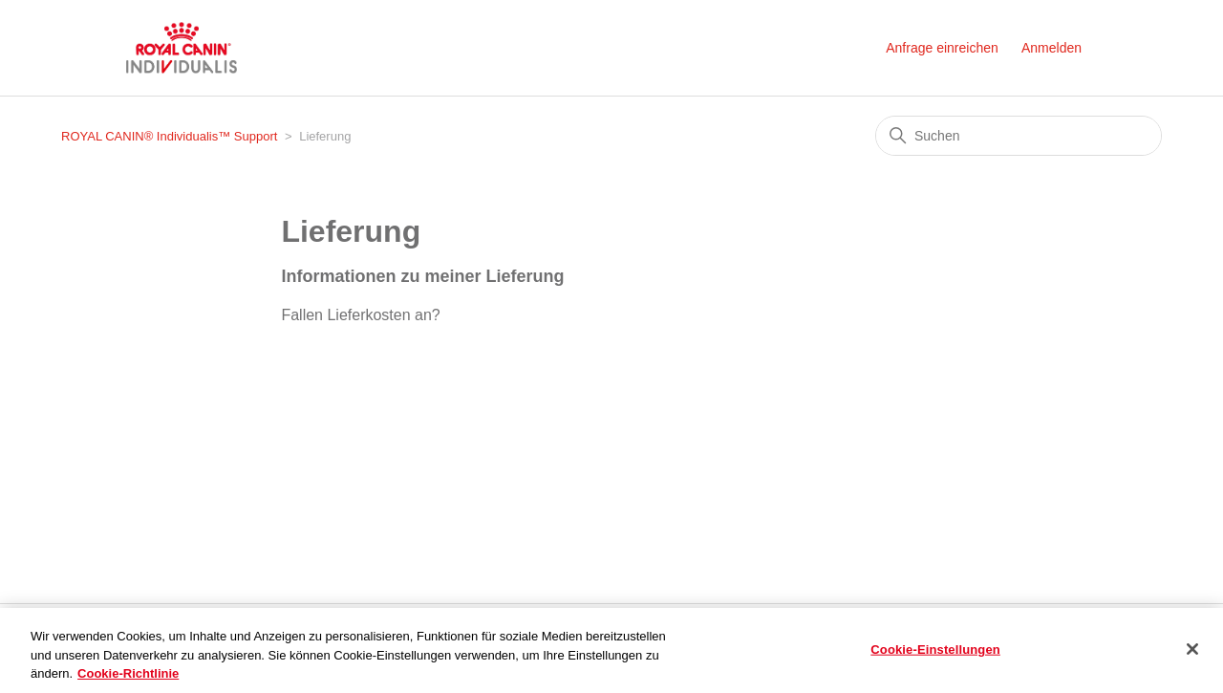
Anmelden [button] (1051, 47)
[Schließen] (1192, 649)
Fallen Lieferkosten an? (360, 315)
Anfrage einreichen (942, 47)
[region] (611, 650)
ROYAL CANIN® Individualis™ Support (171, 136)
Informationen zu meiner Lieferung (422, 276)
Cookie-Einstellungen (935, 648)
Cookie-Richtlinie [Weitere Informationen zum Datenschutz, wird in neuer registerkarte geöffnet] (128, 673)
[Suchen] (1018, 136)
